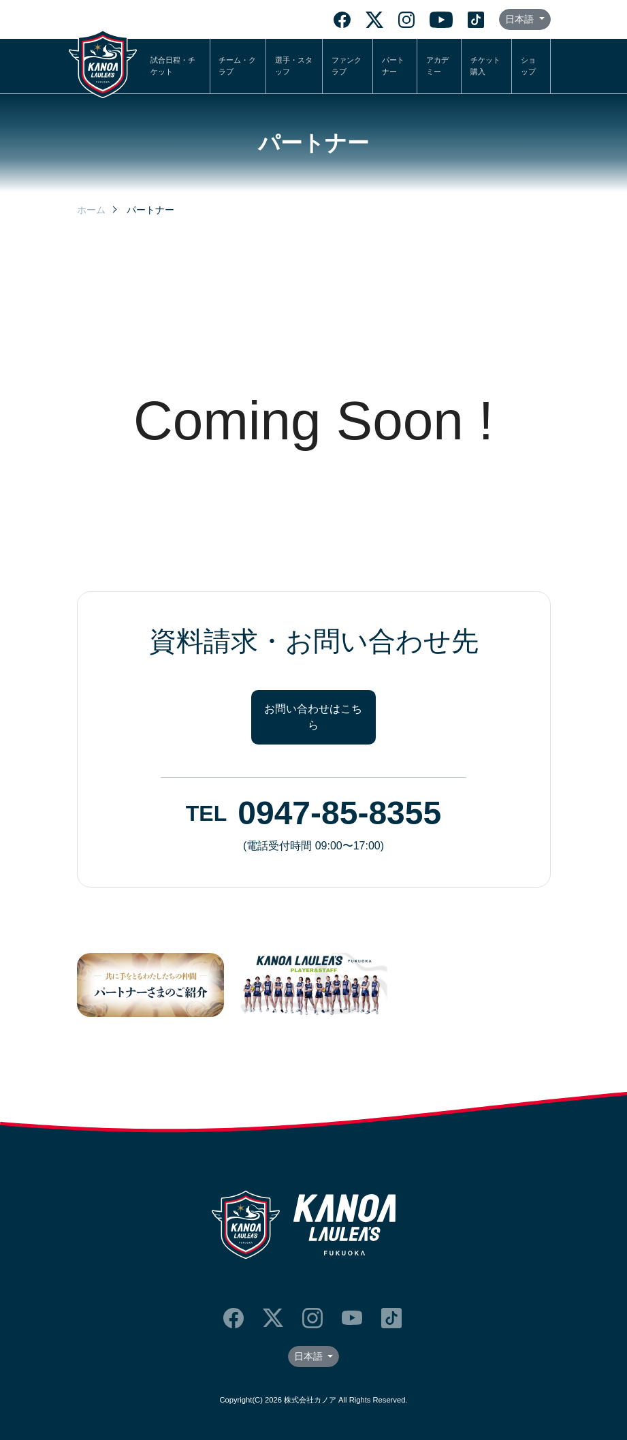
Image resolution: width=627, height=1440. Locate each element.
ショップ (528, 66)
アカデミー (437, 66)
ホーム (91, 209)
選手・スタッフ (293, 66)
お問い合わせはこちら (313, 717)
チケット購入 (485, 66)
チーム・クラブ (237, 66)
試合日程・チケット (172, 66)
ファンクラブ (346, 66)
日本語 (520, 19)
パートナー (393, 66)
